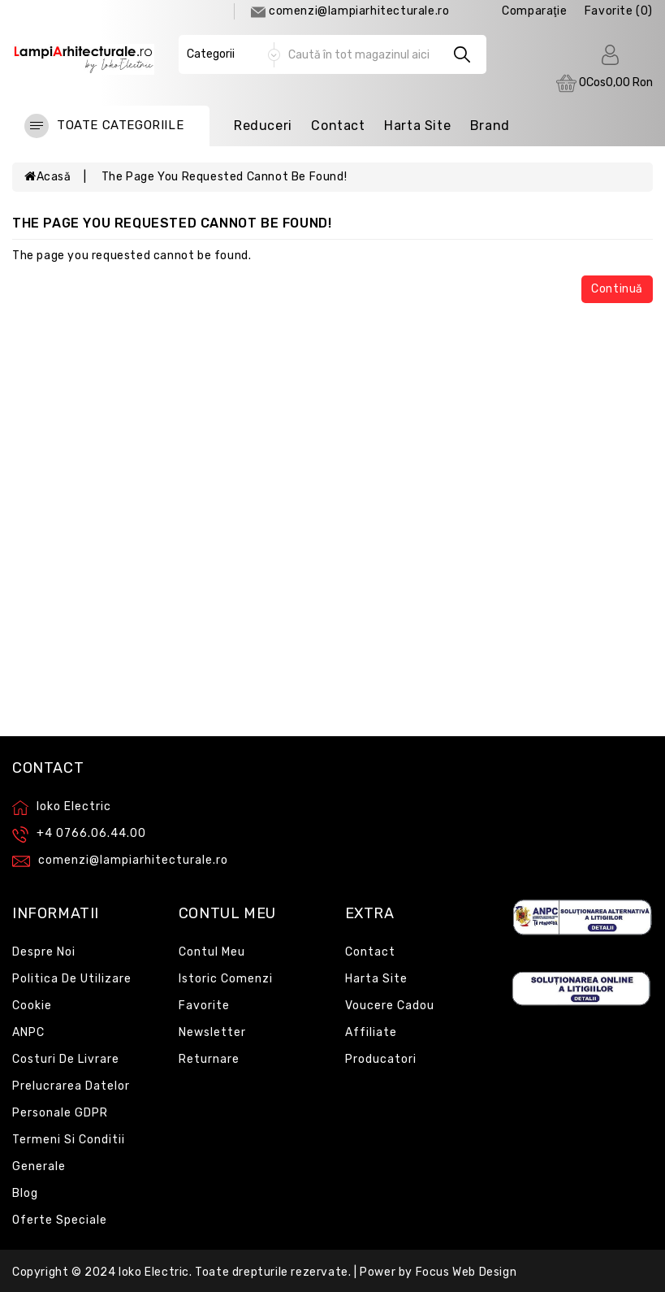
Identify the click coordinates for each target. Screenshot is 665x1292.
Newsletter (212, 1032)
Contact (338, 125)
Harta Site (417, 125)
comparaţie (534, 11)
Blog (25, 1193)
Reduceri (263, 125)
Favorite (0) (619, 11)
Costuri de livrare (65, 1059)
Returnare (209, 1059)
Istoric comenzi (226, 979)
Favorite (204, 1005)
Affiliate (371, 1032)
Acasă (47, 177)
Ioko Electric (154, 1272)
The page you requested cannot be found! (224, 177)
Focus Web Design (466, 1272)
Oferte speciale (59, 1220)
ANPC (28, 1032)
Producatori (381, 1059)
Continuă (617, 289)
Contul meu (212, 952)
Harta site (376, 979)
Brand (490, 125)
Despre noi (44, 952)
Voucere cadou (389, 1005)
